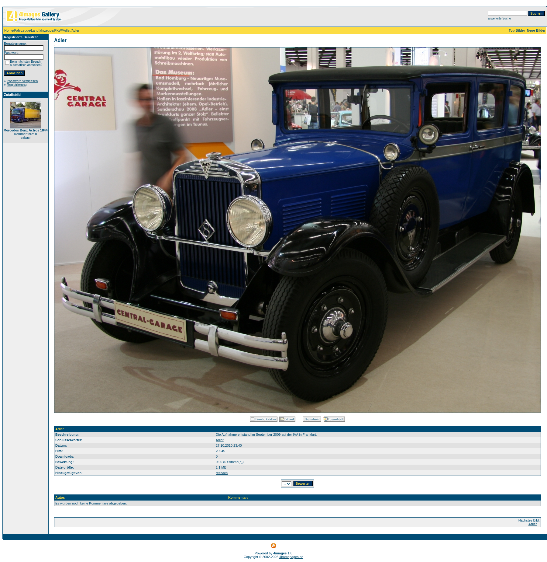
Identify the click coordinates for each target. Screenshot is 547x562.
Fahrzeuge (22, 30)
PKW (58, 30)
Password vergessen (22, 81)
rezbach (222, 473)
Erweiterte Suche (499, 18)
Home (8, 30)
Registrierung (16, 84)
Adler (67, 30)
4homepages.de (291, 557)
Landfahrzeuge (42, 30)
